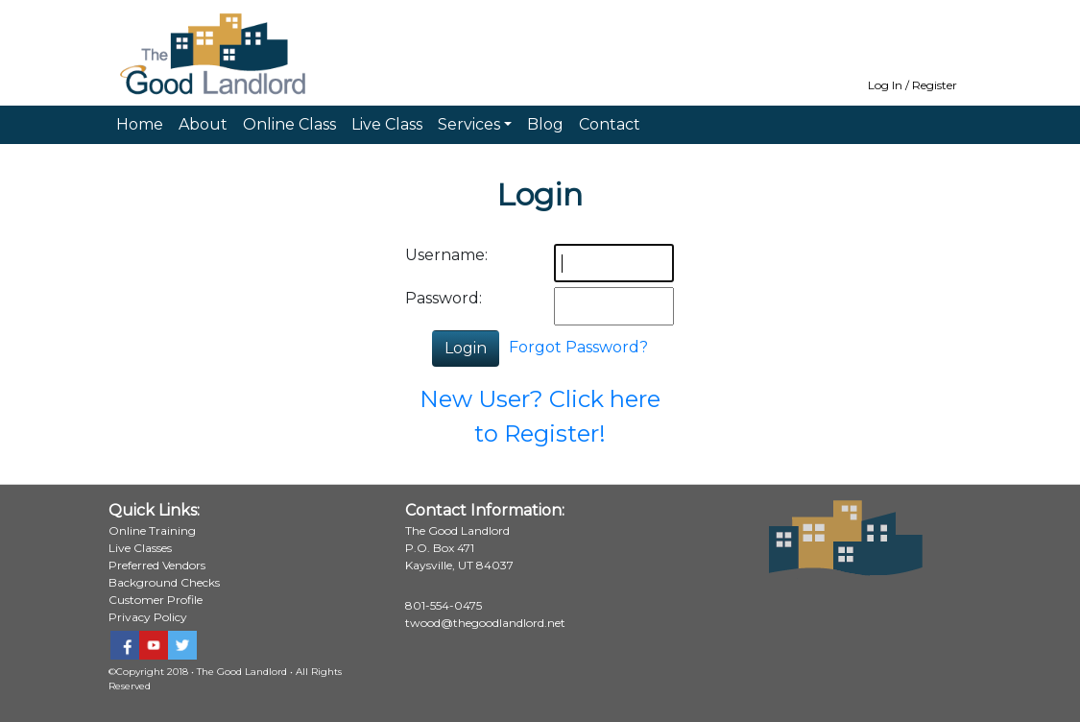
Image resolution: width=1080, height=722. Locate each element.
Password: (443, 298)
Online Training (152, 530)
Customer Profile (155, 599)
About (203, 124)
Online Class (289, 124)
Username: (446, 255)
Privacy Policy (147, 617)
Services (469, 124)
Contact (609, 124)
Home (139, 124)
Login (465, 348)
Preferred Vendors (156, 565)
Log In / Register (912, 85)
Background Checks (164, 582)
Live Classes (140, 548)
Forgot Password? (578, 347)
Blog (545, 124)
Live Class (386, 124)
